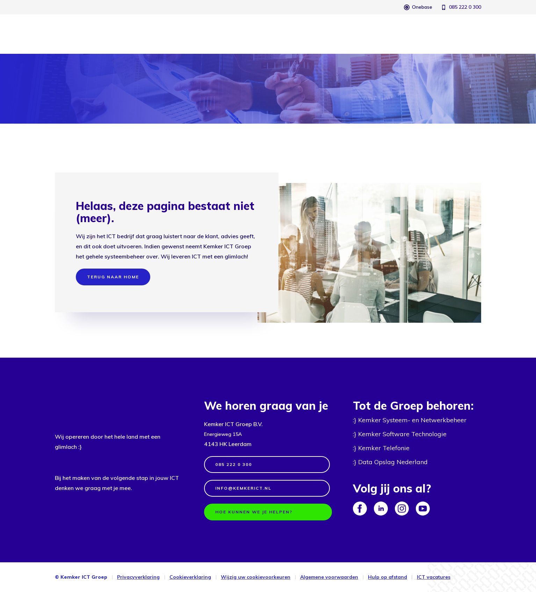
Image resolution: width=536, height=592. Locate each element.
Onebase (422, 7)
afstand (397, 577)
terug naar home (113, 276)
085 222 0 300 (465, 7)
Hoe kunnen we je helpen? (253, 511)
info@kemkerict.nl (243, 488)
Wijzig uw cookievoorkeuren (255, 577)
